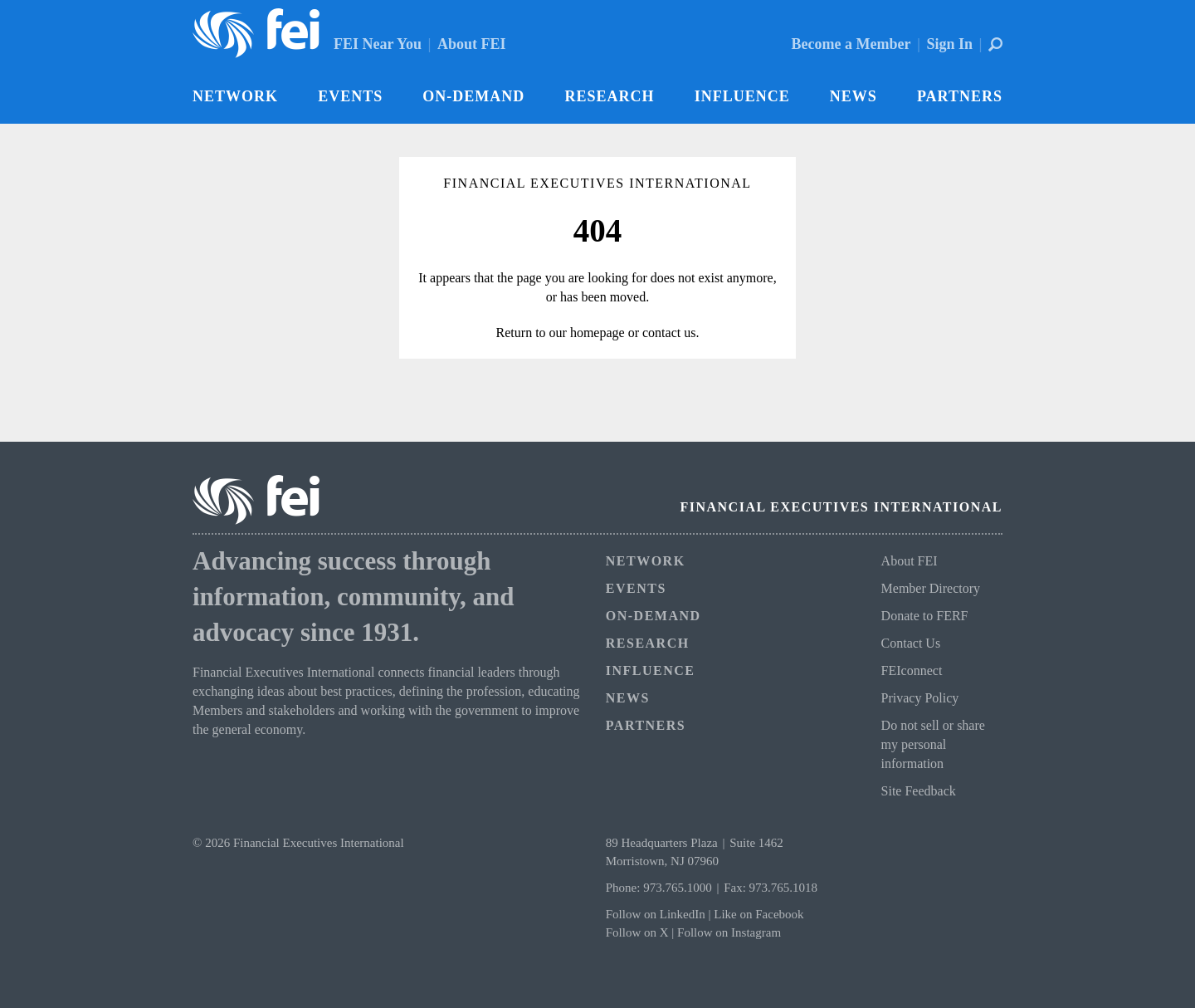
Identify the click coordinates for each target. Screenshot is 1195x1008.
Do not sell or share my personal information (933, 744)
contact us (668, 332)
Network (235, 96)
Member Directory (931, 588)
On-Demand (473, 96)
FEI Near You (378, 44)
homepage (597, 332)
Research (609, 96)
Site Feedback (918, 791)
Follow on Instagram (729, 932)
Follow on (633, 932)
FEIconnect (912, 670)
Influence (742, 96)
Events (350, 96)
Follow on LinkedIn (655, 914)
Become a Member (851, 44)
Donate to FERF (924, 616)
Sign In (949, 44)
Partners (959, 96)
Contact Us (911, 643)
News (853, 96)
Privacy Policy (920, 698)
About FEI (471, 44)
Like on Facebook (758, 914)
